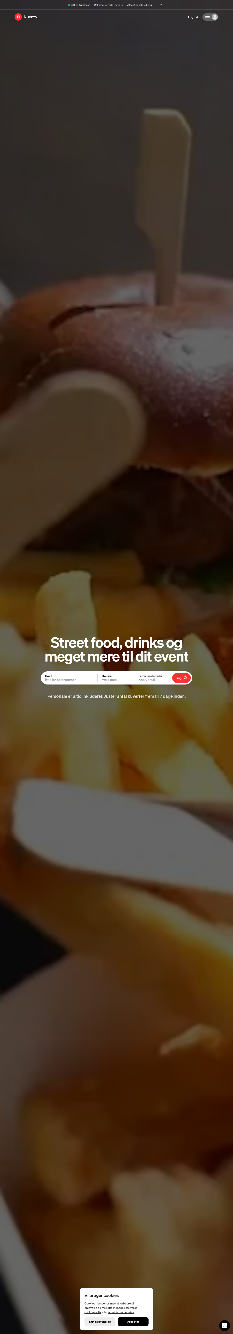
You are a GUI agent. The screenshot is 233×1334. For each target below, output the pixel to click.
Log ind (193, 17)
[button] (116, 677)
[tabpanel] (116, 677)
